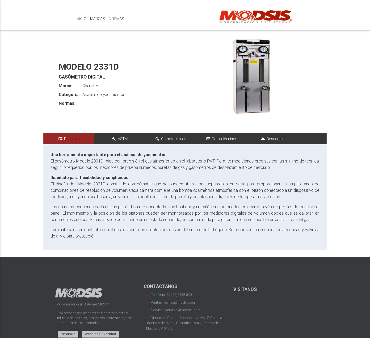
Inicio (80, 18)
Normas (116, 18)
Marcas (97, 18)
